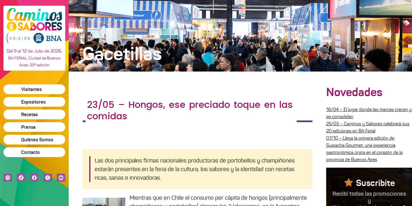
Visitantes (31, 89)
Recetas (29, 114)
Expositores (33, 102)
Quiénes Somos (37, 139)
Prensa (28, 127)
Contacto (30, 152)
